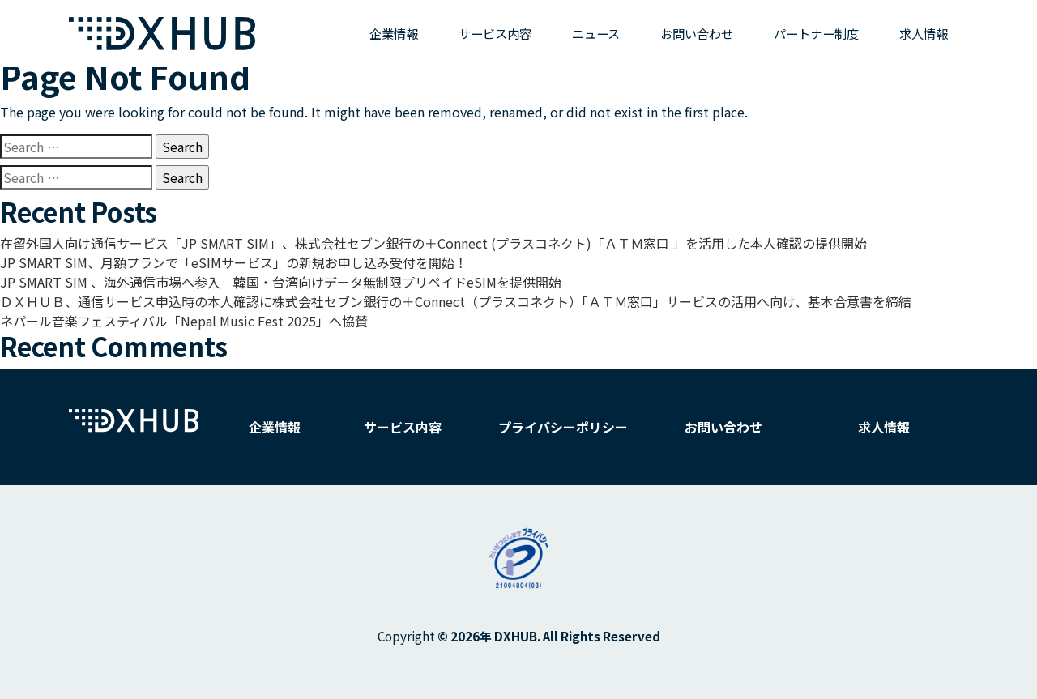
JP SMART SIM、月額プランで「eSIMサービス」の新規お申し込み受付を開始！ (233, 262)
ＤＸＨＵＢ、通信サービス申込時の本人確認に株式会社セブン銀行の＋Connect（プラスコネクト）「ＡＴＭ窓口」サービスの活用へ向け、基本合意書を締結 (455, 301)
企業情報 (393, 33)
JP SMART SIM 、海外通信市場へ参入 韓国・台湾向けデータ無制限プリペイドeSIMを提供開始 (280, 282)
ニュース (596, 33)
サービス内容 (495, 33)
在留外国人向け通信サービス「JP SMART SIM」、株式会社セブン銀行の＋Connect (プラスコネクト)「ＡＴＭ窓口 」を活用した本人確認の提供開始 (433, 243)
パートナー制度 (816, 33)
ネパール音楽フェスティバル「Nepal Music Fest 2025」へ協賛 (184, 320)
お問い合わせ (696, 33)
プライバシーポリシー (563, 427)
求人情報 (923, 33)
